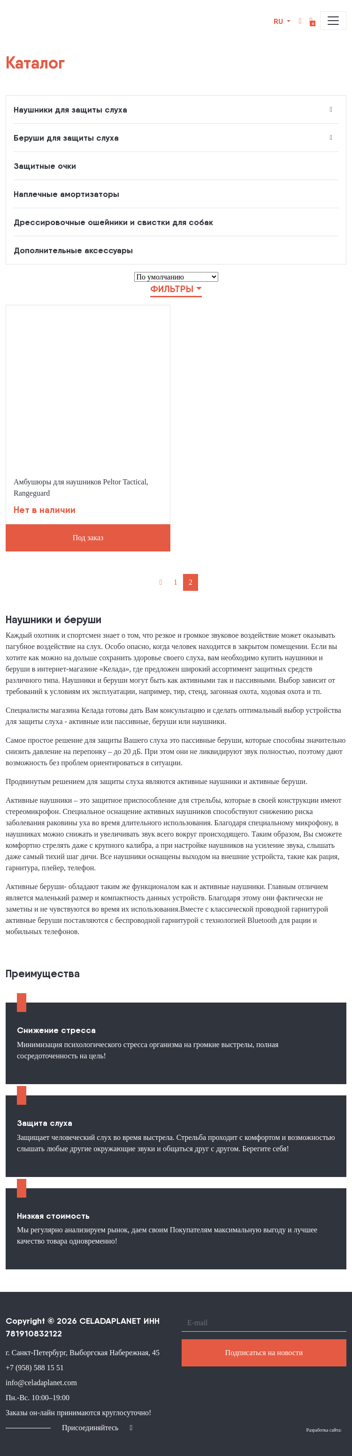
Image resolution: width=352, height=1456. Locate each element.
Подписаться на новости (264, 1353)
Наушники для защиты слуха (70, 109)
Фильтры (171, 288)
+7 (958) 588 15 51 (35, 1368)
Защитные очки (45, 165)
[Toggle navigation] (333, 20)
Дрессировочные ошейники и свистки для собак (113, 222)
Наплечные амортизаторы (66, 194)
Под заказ (88, 538)
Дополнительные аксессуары (73, 250)
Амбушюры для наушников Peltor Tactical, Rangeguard (81, 487)
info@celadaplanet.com (41, 1383)
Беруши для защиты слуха (66, 137)
